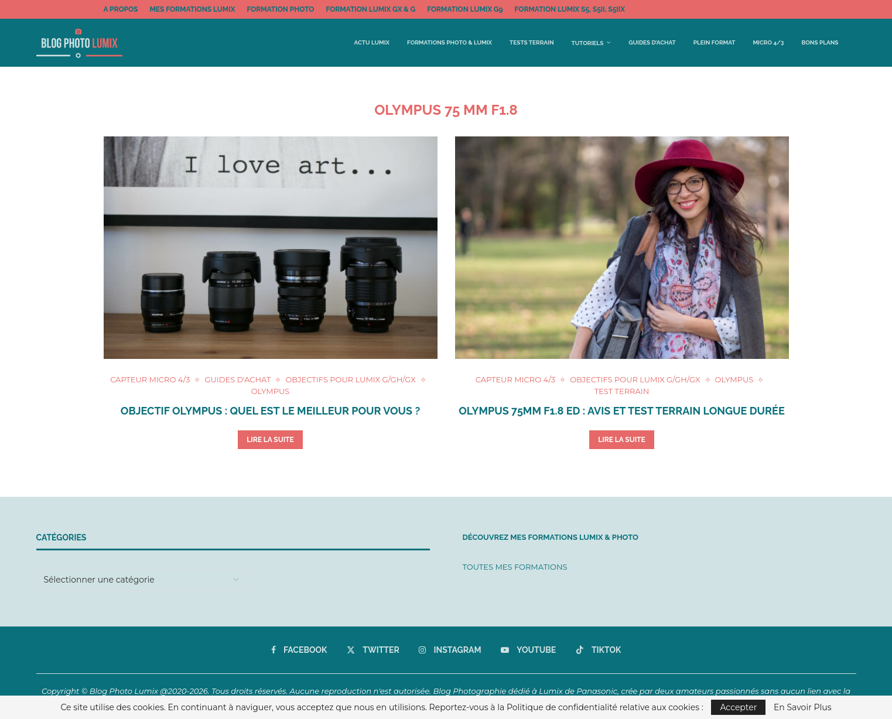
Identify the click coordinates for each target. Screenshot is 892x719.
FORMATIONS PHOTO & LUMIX (449, 42)
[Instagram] (450, 650)
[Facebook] (299, 650)
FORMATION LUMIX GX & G (370, 9)
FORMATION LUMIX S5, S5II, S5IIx (570, 9)
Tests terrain (531, 42)
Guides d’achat (651, 42)
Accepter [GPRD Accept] (738, 707)
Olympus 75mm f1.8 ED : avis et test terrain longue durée (621, 411)
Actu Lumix (372, 42)
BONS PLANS (819, 42)
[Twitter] (373, 650)
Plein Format (714, 42)
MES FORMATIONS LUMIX (192, 9)
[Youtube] (528, 650)
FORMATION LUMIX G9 (465, 9)
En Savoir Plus (803, 707)
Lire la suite (270, 440)
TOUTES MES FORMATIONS (515, 566)
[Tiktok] (598, 650)
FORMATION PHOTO (280, 9)
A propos (121, 9)
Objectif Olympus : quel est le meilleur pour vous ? (270, 411)
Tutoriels (588, 43)
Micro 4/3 (768, 42)
